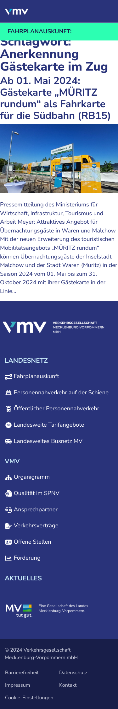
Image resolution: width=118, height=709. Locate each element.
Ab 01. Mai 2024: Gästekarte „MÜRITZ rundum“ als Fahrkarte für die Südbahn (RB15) (55, 98)
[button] (77, 11)
